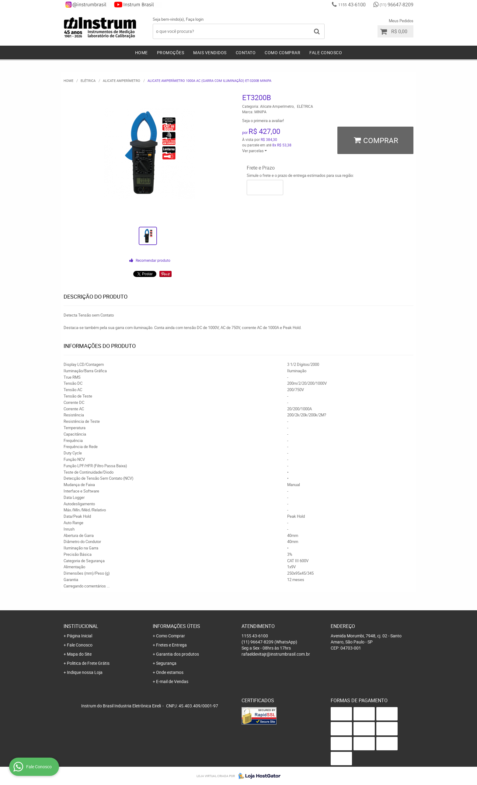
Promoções (170, 52)
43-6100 (352, 4)
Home (141, 52)
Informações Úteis (176, 626)
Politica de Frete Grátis (88, 663)
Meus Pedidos (401, 20)
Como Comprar (282, 52)
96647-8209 (396, 4)
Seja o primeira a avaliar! (263, 120)
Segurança (166, 663)
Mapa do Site (79, 654)
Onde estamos (169, 672)
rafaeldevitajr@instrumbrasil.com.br (276, 654)
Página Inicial (79, 636)
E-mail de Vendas (172, 681)
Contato (246, 52)
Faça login (195, 19)
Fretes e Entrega (171, 645)
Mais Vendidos (210, 52)
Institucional (81, 626)
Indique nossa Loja (85, 672)
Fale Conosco (325, 52)
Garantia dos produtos (177, 654)
